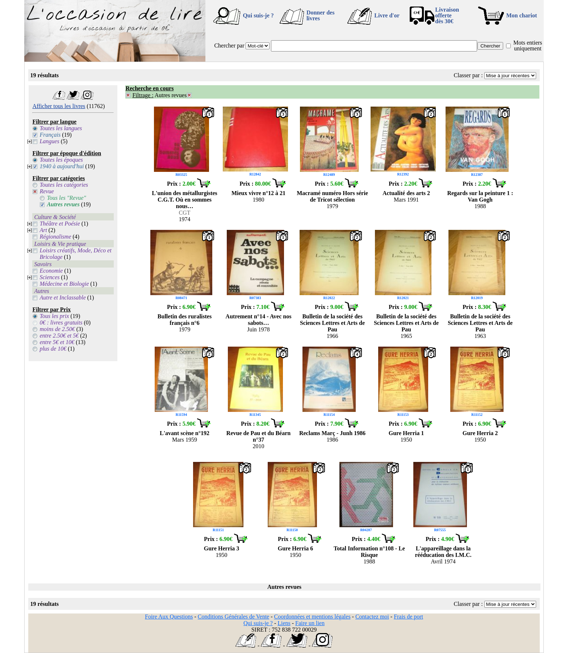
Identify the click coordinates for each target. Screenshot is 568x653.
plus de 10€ (52, 349)
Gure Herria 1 (406, 433)
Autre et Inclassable (62, 297)
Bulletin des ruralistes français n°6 (185, 319)
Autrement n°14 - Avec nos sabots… (259, 319)
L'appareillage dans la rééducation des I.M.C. (443, 551)
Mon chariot (521, 15)
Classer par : (468, 75)
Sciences (49, 277)
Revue (46, 191)
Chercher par (229, 45)
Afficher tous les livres (58, 106)
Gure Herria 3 (221, 548)
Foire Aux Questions (169, 616)
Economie (51, 271)
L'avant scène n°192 (184, 433)
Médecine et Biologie (64, 284)
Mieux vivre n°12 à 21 (258, 193)
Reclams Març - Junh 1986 (332, 433)
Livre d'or (386, 15)
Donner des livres (320, 15)
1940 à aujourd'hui (61, 166)
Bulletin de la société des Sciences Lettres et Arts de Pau (332, 322)
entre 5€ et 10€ (56, 342)
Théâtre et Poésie (59, 223)
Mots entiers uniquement (527, 45)
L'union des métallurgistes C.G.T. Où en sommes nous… (184, 199)
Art (43, 230)
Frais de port (408, 616)
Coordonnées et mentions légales (312, 616)
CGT (185, 213)
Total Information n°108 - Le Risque (369, 551)
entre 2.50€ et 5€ (59, 335)
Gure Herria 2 (480, 433)
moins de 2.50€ (57, 329)
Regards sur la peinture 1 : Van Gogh (480, 196)
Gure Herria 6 (295, 548)
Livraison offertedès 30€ (447, 15)
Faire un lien (310, 623)
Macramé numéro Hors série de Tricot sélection (332, 196)
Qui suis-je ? (258, 15)
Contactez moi (372, 616)
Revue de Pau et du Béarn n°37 (258, 436)
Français (49, 135)
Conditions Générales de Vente (233, 616)
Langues (49, 141)
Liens (284, 623)
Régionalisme (55, 236)
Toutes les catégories (63, 185)
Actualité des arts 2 (406, 193)
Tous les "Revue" (66, 198)
